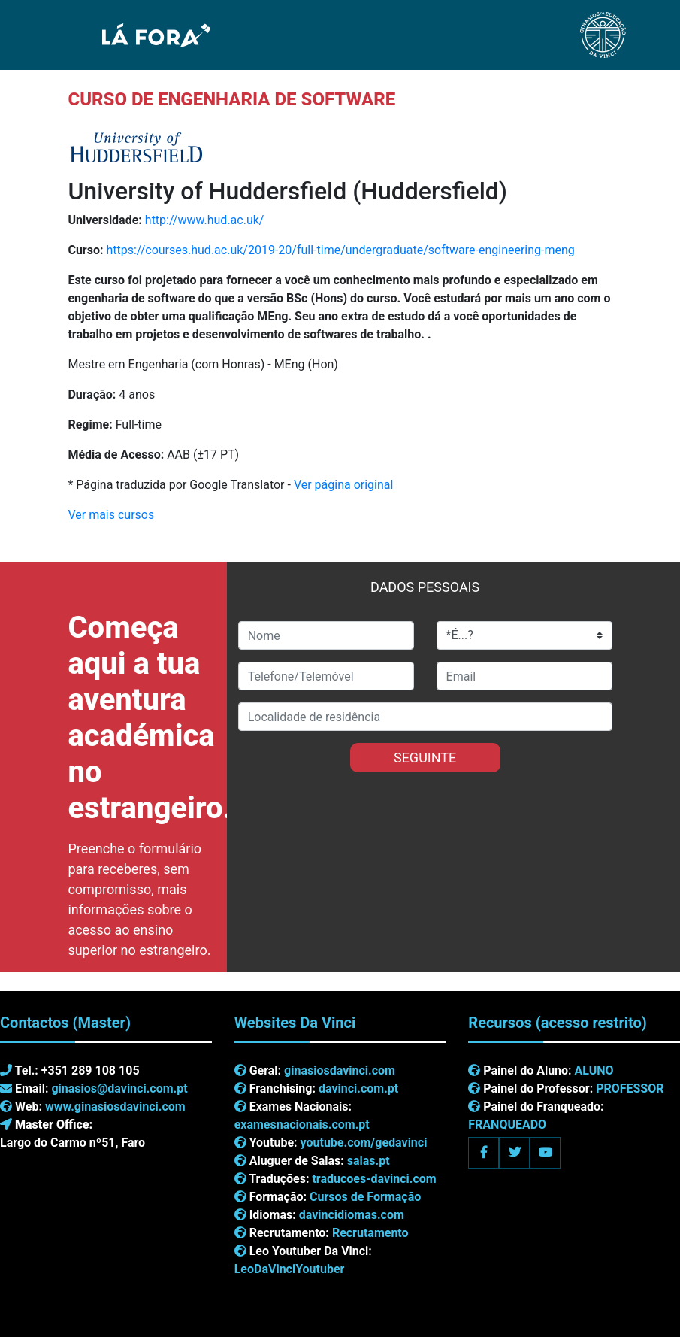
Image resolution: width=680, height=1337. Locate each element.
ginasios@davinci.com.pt (119, 1088)
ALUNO (594, 1070)
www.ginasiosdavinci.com (115, 1106)
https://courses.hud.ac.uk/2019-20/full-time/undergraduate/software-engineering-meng (340, 250)
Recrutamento (370, 1233)
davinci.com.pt (358, 1088)
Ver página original (344, 485)
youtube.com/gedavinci (364, 1142)
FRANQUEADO (507, 1124)
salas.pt (368, 1161)
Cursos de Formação (365, 1197)
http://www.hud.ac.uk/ (204, 220)
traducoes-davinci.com (374, 1179)
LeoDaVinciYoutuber (289, 1269)
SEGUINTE (425, 758)
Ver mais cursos (111, 515)
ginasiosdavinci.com (339, 1070)
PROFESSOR (629, 1088)
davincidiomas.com (351, 1215)
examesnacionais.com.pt (302, 1124)
